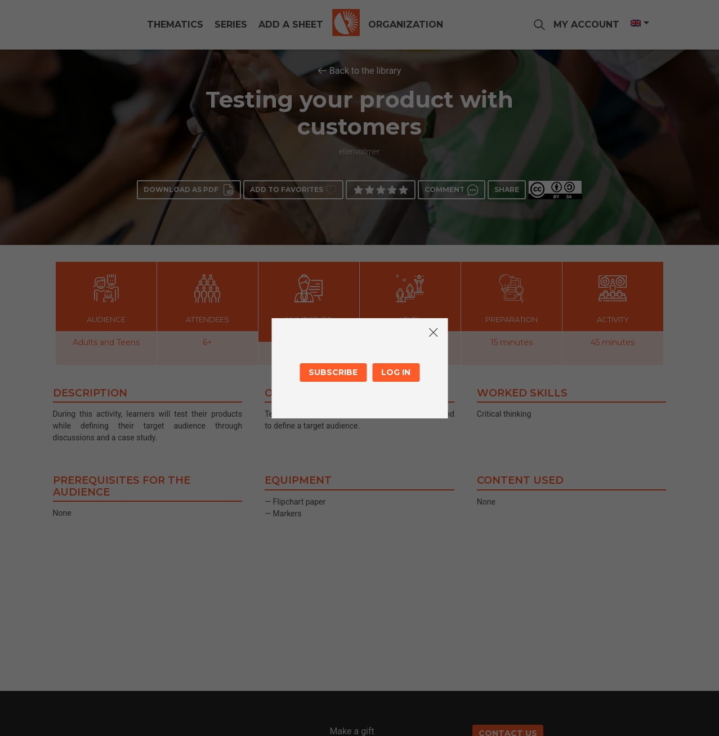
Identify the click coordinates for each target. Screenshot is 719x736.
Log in (395, 372)
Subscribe (333, 372)
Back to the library (365, 70)
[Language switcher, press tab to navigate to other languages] (639, 23)
